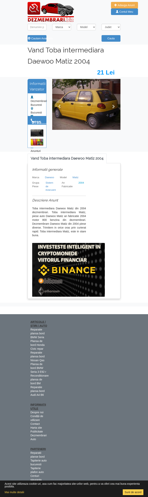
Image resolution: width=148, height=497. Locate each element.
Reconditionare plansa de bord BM (39, 379)
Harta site (36, 427)
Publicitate (36, 431)
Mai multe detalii (14, 492)
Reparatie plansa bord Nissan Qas (37, 356)
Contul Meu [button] (124, 11)
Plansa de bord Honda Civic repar (37, 345)
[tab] (67, 158)
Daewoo (49, 177)
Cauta (110, 38)
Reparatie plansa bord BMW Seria (37, 333)
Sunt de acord (133, 492)
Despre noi (37, 412)
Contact (35, 423)
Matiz (75, 177)
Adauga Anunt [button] (124, 5)
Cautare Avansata (37, 38)
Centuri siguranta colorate (36, 479)
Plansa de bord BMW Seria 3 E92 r (38, 368)
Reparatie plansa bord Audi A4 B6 (37, 391)
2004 (81, 182)
